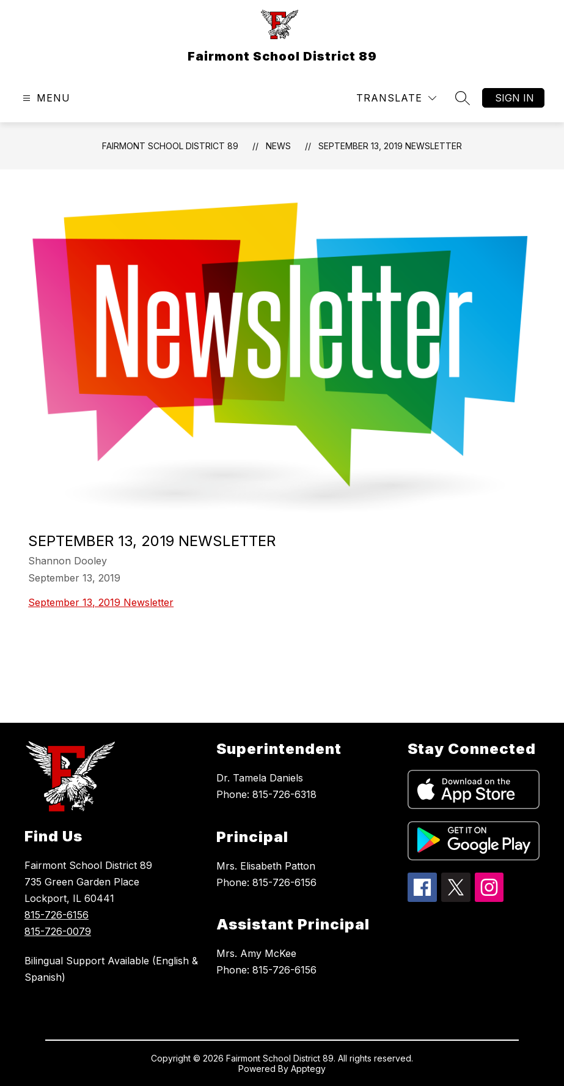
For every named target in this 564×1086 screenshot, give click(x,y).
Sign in (514, 98)
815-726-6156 (56, 915)
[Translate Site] (396, 98)
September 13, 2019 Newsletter (390, 146)
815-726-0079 (57, 931)
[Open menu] (45, 98)
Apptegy (308, 1068)
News (278, 146)
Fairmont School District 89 (170, 146)
